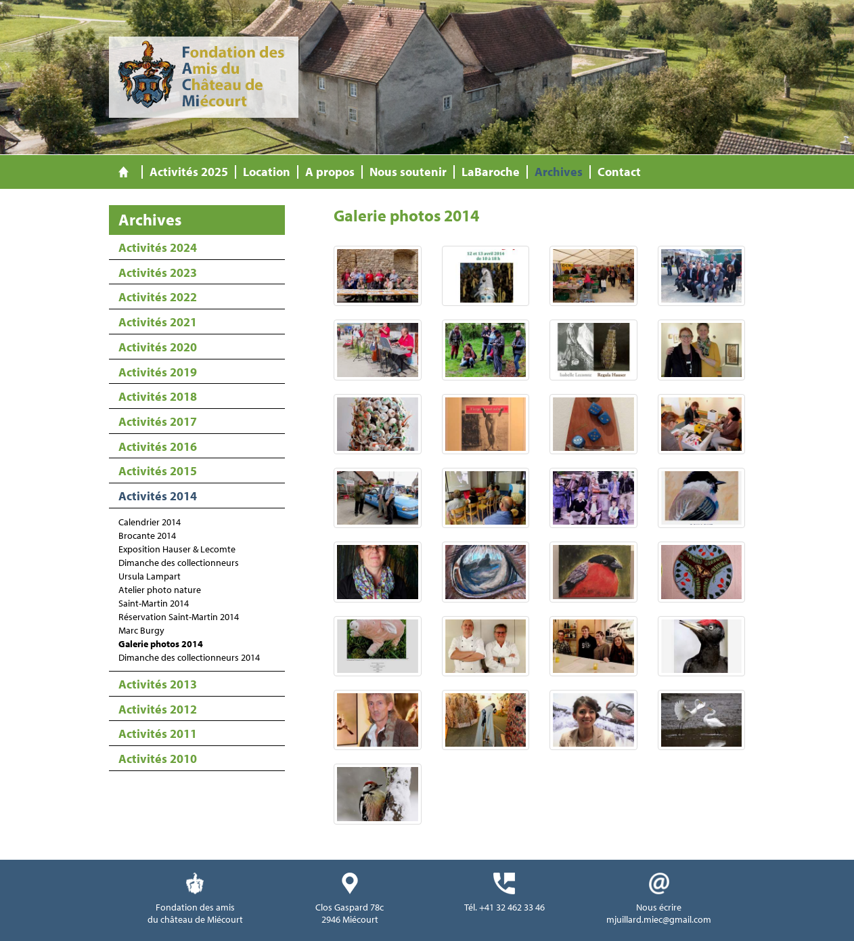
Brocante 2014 (147, 535)
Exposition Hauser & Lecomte (176, 549)
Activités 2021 (157, 322)
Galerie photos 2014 (160, 644)
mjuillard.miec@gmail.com (658, 919)
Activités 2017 (157, 421)
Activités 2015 (157, 471)
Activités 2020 (157, 347)
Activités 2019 (157, 372)
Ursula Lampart (149, 576)
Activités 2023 (157, 272)
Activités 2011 (157, 733)
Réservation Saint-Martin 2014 (178, 617)
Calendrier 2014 (149, 522)
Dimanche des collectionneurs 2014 (189, 657)
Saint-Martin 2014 (153, 603)
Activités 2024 (157, 247)
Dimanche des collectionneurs (178, 562)
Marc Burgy (141, 630)
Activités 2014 (157, 496)
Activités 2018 (157, 396)
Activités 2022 (157, 297)
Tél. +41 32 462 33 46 (504, 907)
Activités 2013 (157, 684)
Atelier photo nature (159, 590)
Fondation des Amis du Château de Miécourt (203, 77)
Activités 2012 (157, 709)
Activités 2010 (157, 758)
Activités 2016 (157, 446)
